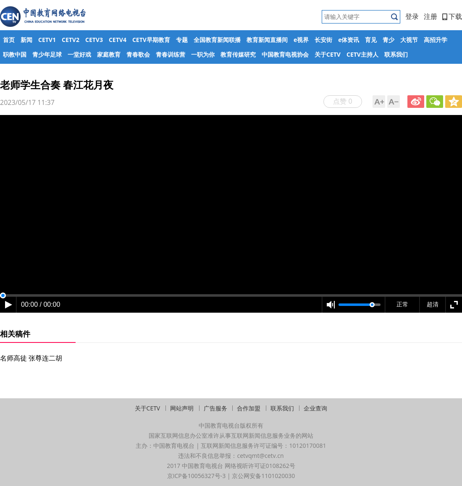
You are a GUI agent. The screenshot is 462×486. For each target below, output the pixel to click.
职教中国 (14, 54)
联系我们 (396, 54)
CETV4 (117, 40)
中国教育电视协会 (285, 54)
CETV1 (47, 40)
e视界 (301, 40)
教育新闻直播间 (267, 40)
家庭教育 (109, 54)
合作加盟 (248, 408)
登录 (412, 16)
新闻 (26, 40)
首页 (9, 40)
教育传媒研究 (238, 54)
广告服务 (215, 408)
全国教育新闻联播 (217, 40)
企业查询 (315, 408)
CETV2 (70, 40)
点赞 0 (342, 101)
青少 (388, 40)
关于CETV (328, 54)
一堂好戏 (79, 54)
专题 (182, 40)
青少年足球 (47, 54)
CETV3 (94, 40)
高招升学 (435, 40)
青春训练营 (170, 54)
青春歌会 (138, 54)
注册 (430, 16)
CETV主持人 (362, 54)
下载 (452, 16)
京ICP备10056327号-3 (196, 476)
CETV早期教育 (151, 40)
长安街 (323, 40)
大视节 (409, 40)
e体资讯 (348, 40)
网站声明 (182, 408)
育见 (371, 40)
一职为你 (203, 54)
